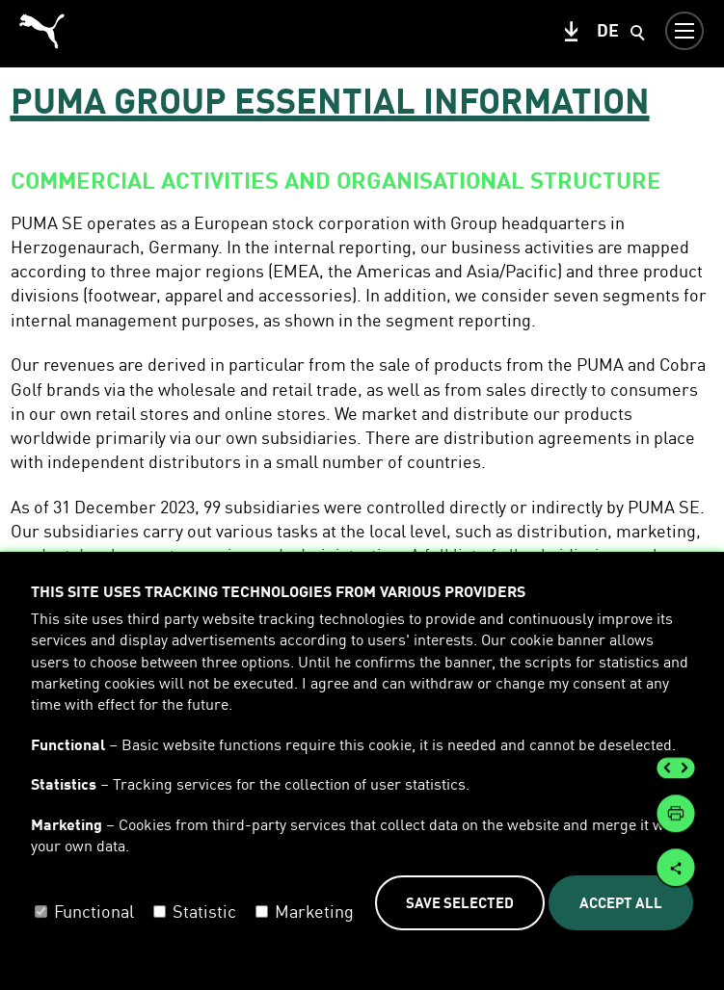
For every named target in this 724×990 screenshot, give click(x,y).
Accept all (620, 902)
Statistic (204, 911)
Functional (94, 911)
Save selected (460, 902)
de (608, 29)
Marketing (314, 911)
